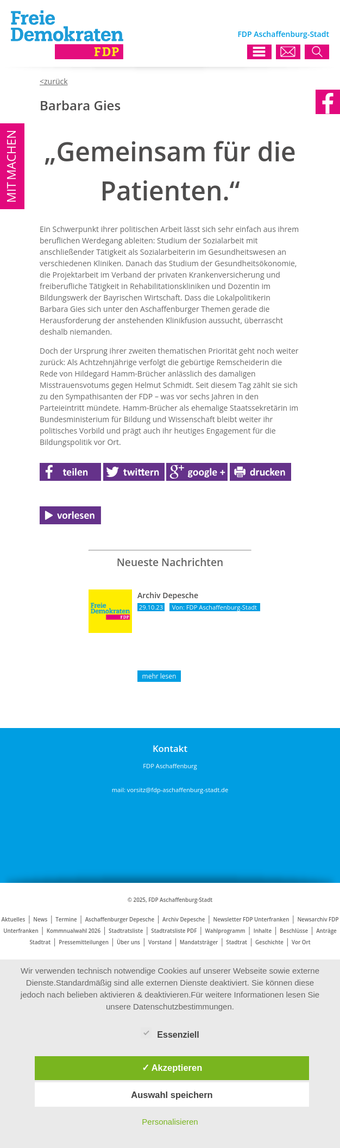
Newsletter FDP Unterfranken (251, 919)
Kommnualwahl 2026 (73, 930)
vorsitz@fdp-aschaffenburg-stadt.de (177, 790)
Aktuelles (14, 919)
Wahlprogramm (225, 930)
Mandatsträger (199, 942)
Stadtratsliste (126, 930)
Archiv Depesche (183, 919)
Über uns (128, 942)
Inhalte (263, 930)
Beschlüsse (294, 930)
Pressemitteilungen (84, 942)
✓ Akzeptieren (172, 1067)
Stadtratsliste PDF (174, 930)
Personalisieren (170, 1121)
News (40, 919)
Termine (66, 919)
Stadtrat (236, 942)
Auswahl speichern (171, 1095)
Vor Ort (301, 942)
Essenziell (170, 1032)
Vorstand (160, 942)
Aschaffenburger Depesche (119, 919)
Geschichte (269, 942)
